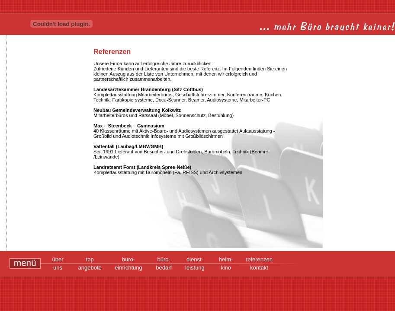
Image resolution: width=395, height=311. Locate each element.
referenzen (259, 259)
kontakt (259, 267)
